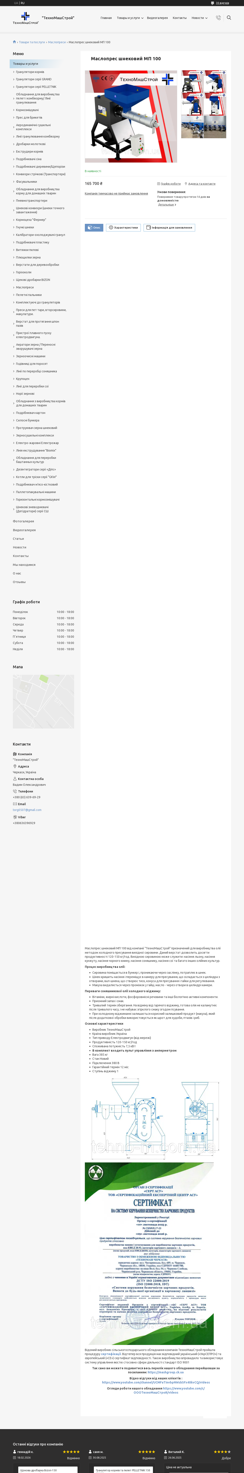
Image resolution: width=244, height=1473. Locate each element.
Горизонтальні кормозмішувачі (37, 499)
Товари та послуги (32, 42)
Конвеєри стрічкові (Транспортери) (41, 174)
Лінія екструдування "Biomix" (36, 450)
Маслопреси (57, 42)
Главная (106, 18)
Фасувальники (26, 181)
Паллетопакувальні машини (36, 492)
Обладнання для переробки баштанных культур (36, 460)
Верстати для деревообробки (37, 264)
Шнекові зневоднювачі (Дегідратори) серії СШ (32, 509)
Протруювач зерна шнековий (36, 428)
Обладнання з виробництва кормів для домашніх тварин (41, 403)
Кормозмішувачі (27, 110)
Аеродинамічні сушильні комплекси (33, 127)
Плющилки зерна (28, 257)
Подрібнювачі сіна (28, 159)
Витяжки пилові (27, 250)
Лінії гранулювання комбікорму (38, 136)
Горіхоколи (23, 272)
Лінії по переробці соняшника (36, 371)
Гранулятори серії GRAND (34, 79)
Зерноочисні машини (30, 356)
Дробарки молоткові (31, 144)
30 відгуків (222, 3)
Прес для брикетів (29, 117)
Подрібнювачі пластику (32, 242)
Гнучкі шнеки (25, 227)
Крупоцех (22, 379)
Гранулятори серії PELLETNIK (36, 86)
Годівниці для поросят (32, 363)
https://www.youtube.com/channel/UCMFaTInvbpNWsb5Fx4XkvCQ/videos (156, 1382)
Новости (198, 18)
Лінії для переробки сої (32, 386)
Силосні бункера (27, 420)
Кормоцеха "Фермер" (31, 219)
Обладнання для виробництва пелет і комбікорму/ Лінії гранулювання (37, 98)
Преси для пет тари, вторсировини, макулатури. (41, 312)
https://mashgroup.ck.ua (166, 1372)
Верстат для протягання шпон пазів (37, 323)
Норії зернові (25, 393)
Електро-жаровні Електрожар (37, 443)
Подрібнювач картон (30, 413)
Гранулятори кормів (30, 72)
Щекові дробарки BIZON (33, 280)
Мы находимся (24, 564)
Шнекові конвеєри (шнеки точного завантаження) (40, 210)
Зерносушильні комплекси (35, 435)
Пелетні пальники (29, 295)
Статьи (18, 538)
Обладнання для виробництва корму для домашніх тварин (37, 191)
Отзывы (19, 582)
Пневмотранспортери (31, 200)
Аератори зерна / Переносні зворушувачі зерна (35, 346)
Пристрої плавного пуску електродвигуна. (33, 335)
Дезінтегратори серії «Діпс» (36, 469)
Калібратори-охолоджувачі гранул (40, 235)
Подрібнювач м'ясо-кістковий (37, 484)
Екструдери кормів (29, 151)
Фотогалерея (23, 521)
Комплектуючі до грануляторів (38, 302)
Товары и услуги (128, 18)
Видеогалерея (157, 18)
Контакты (180, 18)
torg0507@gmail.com (27, 810)
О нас (17, 573)
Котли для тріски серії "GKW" (36, 477)
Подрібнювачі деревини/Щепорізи (40, 166)
